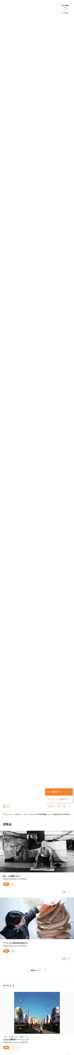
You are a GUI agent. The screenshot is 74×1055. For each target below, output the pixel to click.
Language (50, 806)
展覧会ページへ (36, 970)
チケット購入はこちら (54, 792)
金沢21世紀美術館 (6, 806)
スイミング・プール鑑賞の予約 (57, 799)
